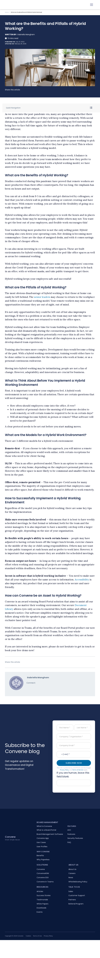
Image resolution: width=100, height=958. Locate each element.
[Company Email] (74, 745)
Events (39, 912)
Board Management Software (50, 834)
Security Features (75, 838)
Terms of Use (37, 936)
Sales (70, 891)
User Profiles (42, 846)
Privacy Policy (64, 770)
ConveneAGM (43, 873)
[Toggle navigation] (91, 4)
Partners (72, 899)
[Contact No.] (74, 754)
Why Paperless (43, 859)
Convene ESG (43, 877)
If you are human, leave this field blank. (73, 774)
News (70, 877)
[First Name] (65, 727)
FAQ (69, 842)
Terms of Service (77, 770)
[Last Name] (82, 727)
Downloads (41, 908)
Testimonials (42, 899)
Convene (41, 869)
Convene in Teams (45, 881)
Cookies (28, 936)
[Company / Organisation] (74, 736)
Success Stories (44, 895)
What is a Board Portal (46, 830)
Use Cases (41, 842)
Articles (40, 891)
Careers (71, 873)
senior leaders (42, 297)
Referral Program (75, 904)
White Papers (42, 904)
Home (7, 12)
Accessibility (82, 579)
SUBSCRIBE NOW (74, 762)
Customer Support (76, 895)
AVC (69, 830)
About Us (72, 869)
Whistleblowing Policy (77, 881)
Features (71, 834)
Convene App (43, 838)
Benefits (40, 855)
